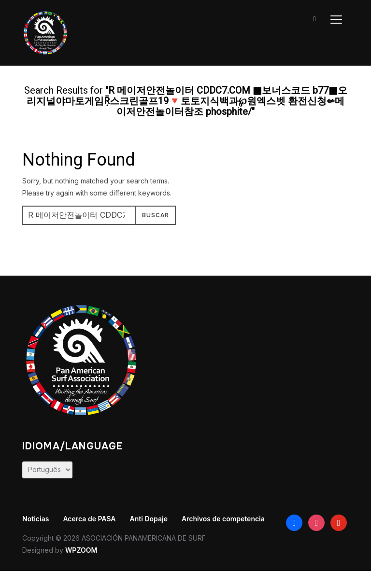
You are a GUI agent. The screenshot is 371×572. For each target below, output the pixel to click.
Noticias (35, 519)
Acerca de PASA (89, 519)
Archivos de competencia (223, 519)
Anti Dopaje (149, 519)
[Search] (315, 18)
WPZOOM (81, 550)
